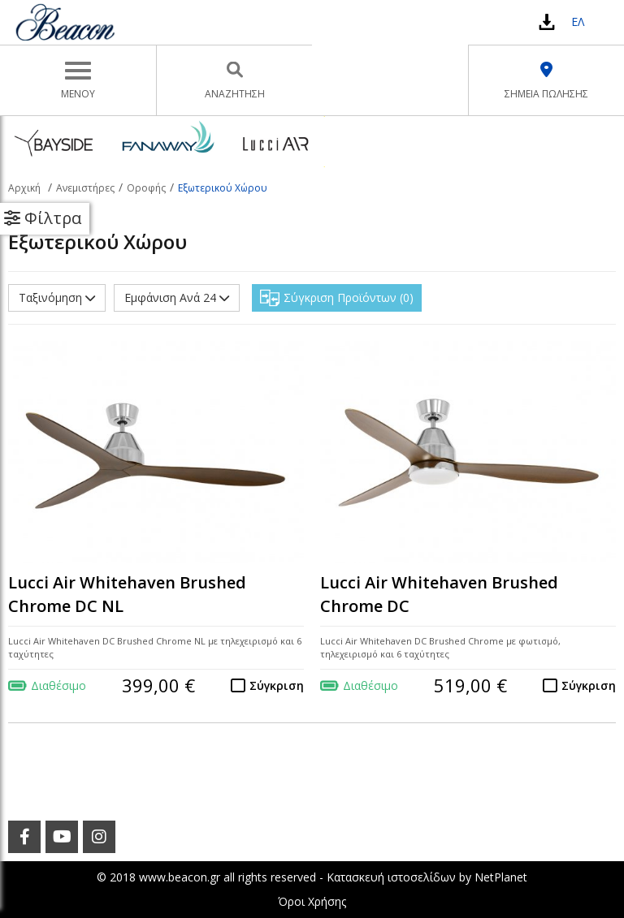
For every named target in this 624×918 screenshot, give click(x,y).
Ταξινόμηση (57, 297)
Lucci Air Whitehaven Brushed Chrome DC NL (127, 594)
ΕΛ (577, 21)
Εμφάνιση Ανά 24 (176, 297)
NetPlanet (500, 877)
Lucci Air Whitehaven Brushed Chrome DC (439, 594)
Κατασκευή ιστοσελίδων (391, 877)
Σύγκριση (276, 685)
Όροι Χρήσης (312, 901)
